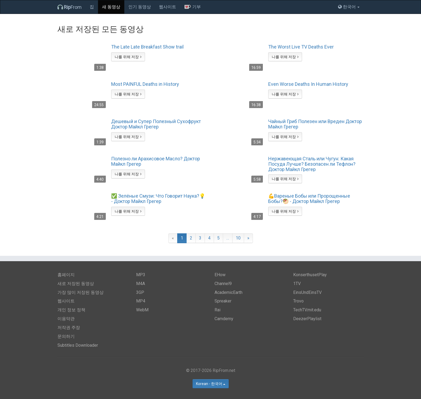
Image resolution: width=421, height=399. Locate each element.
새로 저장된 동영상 (75, 283)
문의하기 (66, 336)
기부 (192, 6)
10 (238, 238)
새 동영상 (111, 6)
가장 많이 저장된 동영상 (80, 292)
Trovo (298, 301)
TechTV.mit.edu (307, 309)
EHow (220, 274)
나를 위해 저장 (128, 57)
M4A (140, 283)
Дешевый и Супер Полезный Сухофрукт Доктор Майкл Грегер (156, 124)
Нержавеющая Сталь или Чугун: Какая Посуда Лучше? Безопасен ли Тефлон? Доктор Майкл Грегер (311, 164)
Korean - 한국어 (210, 384)
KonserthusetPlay (310, 274)
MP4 (140, 301)
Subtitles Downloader (77, 345)
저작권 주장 (68, 327)
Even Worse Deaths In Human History (308, 84)
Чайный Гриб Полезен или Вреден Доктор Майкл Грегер (315, 124)
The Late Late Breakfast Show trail (147, 47)
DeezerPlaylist (307, 318)
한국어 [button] (349, 6)
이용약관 (66, 318)
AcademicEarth (228, 292)
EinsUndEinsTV (307, 292)
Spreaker (223, 301)
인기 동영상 (139, 6)
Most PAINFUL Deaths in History (145, 84)
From (69, 7)
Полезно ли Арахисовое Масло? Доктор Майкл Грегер (155, 161)
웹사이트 (167, 6)
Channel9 (223, 283)
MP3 (140, 274)
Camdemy (224, 318)
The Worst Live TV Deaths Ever (301, 47)
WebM (142, 309)
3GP (140, 292)
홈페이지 (66, 274)
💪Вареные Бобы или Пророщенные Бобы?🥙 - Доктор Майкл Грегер (309, 198)
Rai (217, 309)
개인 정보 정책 (71, 309)
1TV (297, 283)
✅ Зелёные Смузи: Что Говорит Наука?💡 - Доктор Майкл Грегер (158, 198)
